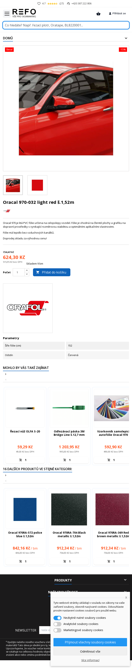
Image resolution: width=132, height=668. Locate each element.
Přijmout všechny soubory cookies (90, 642)
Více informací (90, 660)
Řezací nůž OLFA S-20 (25, 431)
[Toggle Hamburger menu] (7, 14)
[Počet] (19, 272)
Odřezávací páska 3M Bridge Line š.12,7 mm (69, 433)
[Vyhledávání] (66, 25)
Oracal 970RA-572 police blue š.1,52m (25, 534)
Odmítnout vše (90, 651)
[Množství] (27, 460)
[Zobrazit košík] (98, 13)
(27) (50, 4)
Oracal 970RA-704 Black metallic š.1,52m (69, 534)
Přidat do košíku (51, 272)
